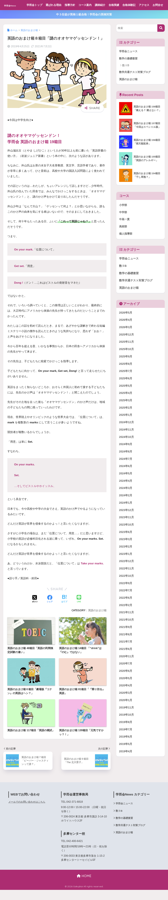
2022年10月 (126, 587)
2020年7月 (125, 675)
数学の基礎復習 (129, 68)
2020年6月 (125, 682)
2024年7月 (125, 470)
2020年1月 (125, 711)
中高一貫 (124, 230)
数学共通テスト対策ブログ (136, 82)
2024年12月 (126, 433)
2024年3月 (125, 499)
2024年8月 (125, 463)
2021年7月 (125, 653)
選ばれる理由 (55, 5)
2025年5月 (125, 397)
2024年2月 (125, 507)
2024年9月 (125, 455)
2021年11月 (126, 624)
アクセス (146, 5)
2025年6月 (125, 390)
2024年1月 (125, 514)
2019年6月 (125, 748)
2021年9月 (125, 638)
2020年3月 (125, 704)
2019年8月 (125, 733)
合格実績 (116, 5)
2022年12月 (126, 572)
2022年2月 (125, 616)
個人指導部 (126, 245)
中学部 (123, 223)
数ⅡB (125, 75)
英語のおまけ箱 (97, 620)
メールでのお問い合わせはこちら (28, 812)
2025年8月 (125, 375)
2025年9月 (125, 368)
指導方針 (72, 5)
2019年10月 (126, 726)
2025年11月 (126, 353)
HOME (84, 886)
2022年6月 (125, 609)
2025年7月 (125, 382)
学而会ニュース (129, 61)
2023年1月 (125, 565)
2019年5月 (125, 755)
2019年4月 (125, 763)
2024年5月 (125, 485)
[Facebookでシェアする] (50, 609)
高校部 (123, 237)
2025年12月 (126, 346)
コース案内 (87, 5)
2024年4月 (125, 492)
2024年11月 (126, 441)
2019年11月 (126, 719)
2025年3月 (125, 412)
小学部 (123, 215)
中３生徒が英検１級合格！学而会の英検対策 (84, 24)
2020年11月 (126, 668)
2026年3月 (125, 338)
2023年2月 (125, 558)
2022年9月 (125, 594)
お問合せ (34, 15)
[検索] (161, 38)
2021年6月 (125, 660)
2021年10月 (126, 631)
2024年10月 (126, 448)
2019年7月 (125, 741)
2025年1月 (125, 426)
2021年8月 (125, 646)
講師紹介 (102, 5)
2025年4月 (125, 404)
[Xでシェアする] (35, 609)
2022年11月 (126, 580)
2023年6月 (125, 543)
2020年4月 (125, 697)
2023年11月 (126, 528)
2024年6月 (125, 477)
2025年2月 (125, 419)
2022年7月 (125, 602)
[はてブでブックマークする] (64, 609)
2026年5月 (125, 324)
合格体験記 (130, 5)
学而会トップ (36, 5)
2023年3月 (125, 550)
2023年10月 (126, 536)
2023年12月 (126, 521)
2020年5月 (125, 689)
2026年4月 (125, 331)
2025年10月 (126, 360)
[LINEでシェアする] (79, 609)
